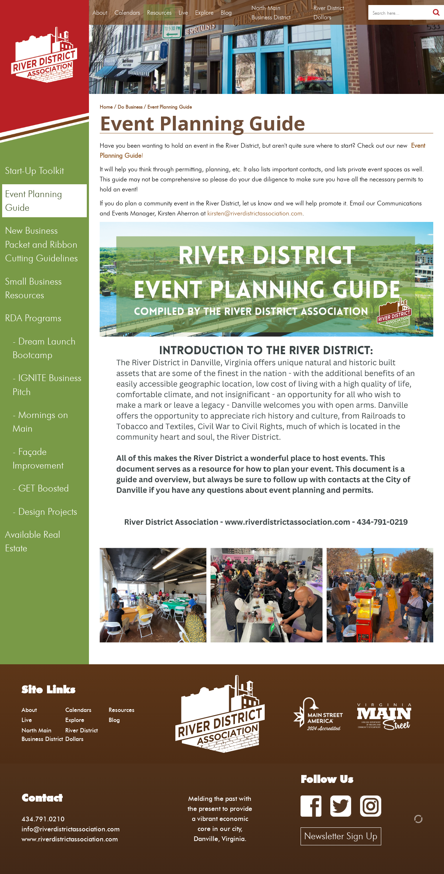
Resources (159, 12)
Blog (226, 12)
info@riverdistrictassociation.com (71, 829)
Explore (204, 12)
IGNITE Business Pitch (47, 384)
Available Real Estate (32, 541)
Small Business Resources (33, 288)
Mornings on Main (40, 421)
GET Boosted (43, 488)
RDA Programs (33, 318)
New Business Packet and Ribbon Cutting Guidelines (41, 244)
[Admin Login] (406, 818)
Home (106, 107)
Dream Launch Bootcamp (44, 348)
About (100, 12)
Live (183, 12)
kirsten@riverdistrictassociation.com (254, 213)
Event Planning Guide (33, 200)
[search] (398, 12)
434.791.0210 (43, 819)
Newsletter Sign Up (340, 836)
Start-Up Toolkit (34, 170)
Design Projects (47, 511)
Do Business (130, 107)
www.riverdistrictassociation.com (70, 839)
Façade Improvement (38, 458)
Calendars (127, 12)
